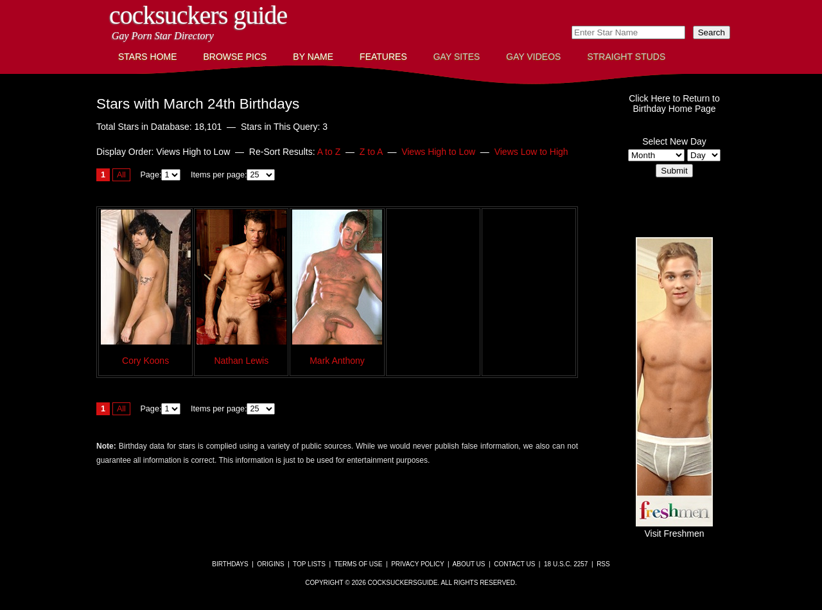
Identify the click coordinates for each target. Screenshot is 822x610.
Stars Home (147, 56)
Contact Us (514, 564)
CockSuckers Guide (198, 15)
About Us (469, 564)
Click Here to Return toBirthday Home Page (674, 103)
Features (383, 56)
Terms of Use (358, 564)
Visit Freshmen (674, 528)
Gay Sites (456, 56)
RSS (603, 564)
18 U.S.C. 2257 (566, 564)
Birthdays (230, 564)
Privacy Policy (417, 564)
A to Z (329, 152)
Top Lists (309, 564)
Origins (270, 564)
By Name (313, 56)
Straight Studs (626, 56)
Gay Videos (533, 56)
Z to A (371, 152)
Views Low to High (531, 152)
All (121, 174)
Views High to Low (438, 152)
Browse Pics (235, 56)
